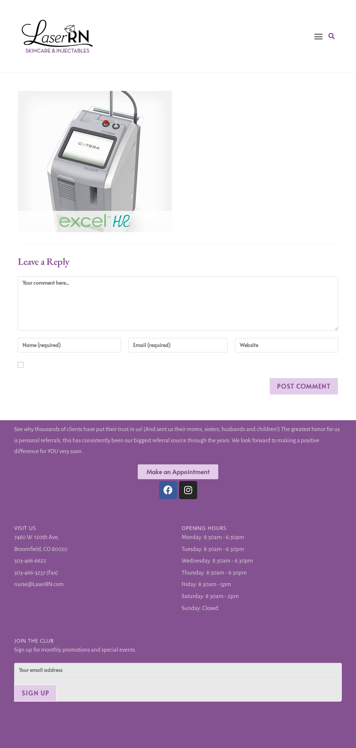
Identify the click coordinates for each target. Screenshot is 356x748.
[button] (319, 36)
